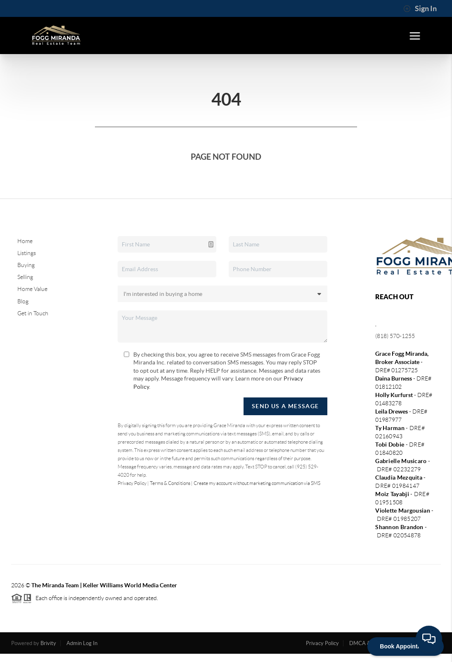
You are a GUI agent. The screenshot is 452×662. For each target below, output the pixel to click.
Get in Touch (32, 313)
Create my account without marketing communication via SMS (257, 483)
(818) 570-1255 (395, 336)
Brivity (48, 643)
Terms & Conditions (170, 483)
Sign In (420, 9)
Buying (26, 265)
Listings (26, 253)
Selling (25, 277)
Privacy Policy (132, 483)
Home (25, 241)
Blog (22, 301)
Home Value (32, 289)
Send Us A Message (285, 406)
